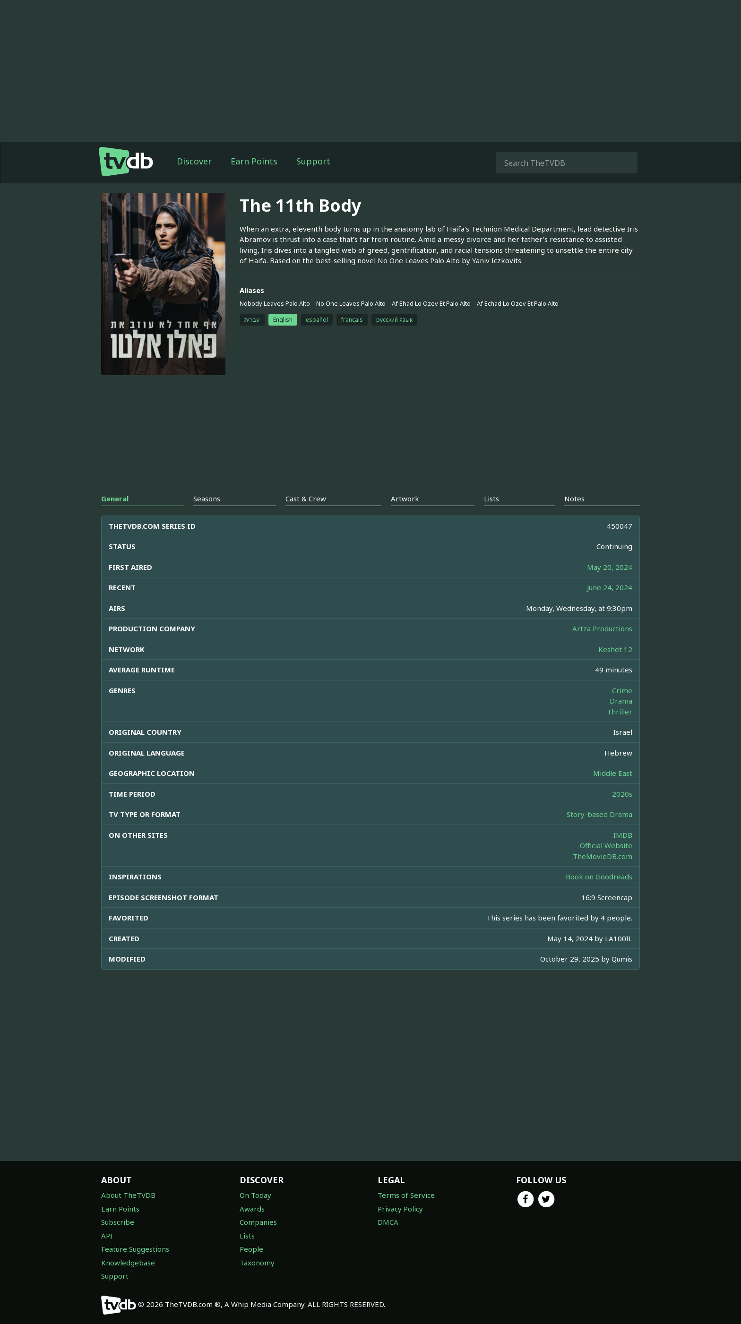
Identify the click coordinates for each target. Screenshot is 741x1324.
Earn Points (254, 161)
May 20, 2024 (609, 567)
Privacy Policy (400, 1208)
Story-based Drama (599, 814)
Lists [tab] (491, 498)
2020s (622, 794)
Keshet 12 (615, 649)
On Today (255, 1195)
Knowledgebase (128, 1262)
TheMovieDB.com (602, 856)
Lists (247, 1235)
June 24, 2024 (609, 587)
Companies (258, 1222)
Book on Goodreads (599, 876)
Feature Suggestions (135, 1249)
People (251, 1249)
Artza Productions (602, 628)
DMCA (388, 1222)
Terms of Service (406, 1195)
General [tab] (115, 498)
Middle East (612, 773)
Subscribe (117, 1222)
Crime (622, 690)
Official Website (606, 845)
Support (313, 161)
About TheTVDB (128, 1195)
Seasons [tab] (206, 498)
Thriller (619, 711)
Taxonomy (257, 1262)
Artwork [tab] (405, 498)
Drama (621, 700)
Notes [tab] (574, 498)
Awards (252, 1208)
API (106, 1235)
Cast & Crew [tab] (305, 498)
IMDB (622, 835)
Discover (194, 161)
